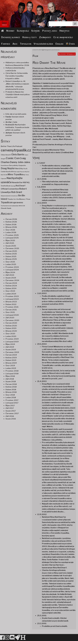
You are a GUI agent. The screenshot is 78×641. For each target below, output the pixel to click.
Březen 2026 (11, 227)
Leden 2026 (11, 232)
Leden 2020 (11, 336)
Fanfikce (5, 43)
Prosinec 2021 (12, 307)
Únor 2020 (10, 334)
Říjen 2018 (10, 376)
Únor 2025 (10, 262)
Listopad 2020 (12, 315)
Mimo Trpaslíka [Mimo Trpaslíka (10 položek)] (15, 174)
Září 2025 (10, 243)
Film (35, 55)
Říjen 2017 (10, 405)
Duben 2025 (11, 256)
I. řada (14, 122)
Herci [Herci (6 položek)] (17, 168)
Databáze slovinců (10, 37)
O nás (70, 43)
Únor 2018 (10, 395)
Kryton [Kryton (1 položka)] (27, 171)
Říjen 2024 (10, 272)
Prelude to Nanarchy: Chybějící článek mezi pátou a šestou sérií (18, 94)
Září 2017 (10, 408)
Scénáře (35, 30)
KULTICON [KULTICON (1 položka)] (4, 175)
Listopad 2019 (12, 342)
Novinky (10, 30)
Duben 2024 (11, 288)
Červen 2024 (11, 283)
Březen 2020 (11, 331)
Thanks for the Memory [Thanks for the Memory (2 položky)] (16, 199)
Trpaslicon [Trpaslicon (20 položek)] (7, 202)
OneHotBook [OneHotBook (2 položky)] (6, 186)
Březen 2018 (11, 392)
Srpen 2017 (11, 411)
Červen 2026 (11, 219)
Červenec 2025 (12, 248)
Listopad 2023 (12, 299)
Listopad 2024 (12, 270)
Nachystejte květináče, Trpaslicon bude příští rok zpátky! (17, 127)
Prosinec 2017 (12, 400)
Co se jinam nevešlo (63, 37)
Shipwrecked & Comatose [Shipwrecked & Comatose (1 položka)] (9, 196)
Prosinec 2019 (12, 339)
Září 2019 (10, 347)
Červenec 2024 (12, 280)
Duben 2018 (11, 390)
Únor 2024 (10, 291)
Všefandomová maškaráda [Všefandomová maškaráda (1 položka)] (9, 206)
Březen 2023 (11, 302)
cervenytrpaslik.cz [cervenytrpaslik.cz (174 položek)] (16, 150)
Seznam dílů (23, 30)
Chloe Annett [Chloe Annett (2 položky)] (6, 155)
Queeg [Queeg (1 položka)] (13, 186)
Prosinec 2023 (12, 296)
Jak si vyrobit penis (18, 114)
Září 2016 (10, 416)
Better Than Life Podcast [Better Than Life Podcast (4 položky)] (11, 146)
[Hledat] (75, 24)
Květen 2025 (11, 254)
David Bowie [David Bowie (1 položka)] (5, 165)
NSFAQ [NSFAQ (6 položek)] (26, 182)
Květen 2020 (11, 326)
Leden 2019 (11, 368)
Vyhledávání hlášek (43, 43)
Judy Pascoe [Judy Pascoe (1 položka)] (21, 171)
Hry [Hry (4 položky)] (21, 169)
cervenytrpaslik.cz (67, 54)
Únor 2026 (10, 230)
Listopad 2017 (12, 403)
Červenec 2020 (12, 320)
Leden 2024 (11, 294)
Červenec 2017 (12, 413)
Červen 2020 (11, 323)
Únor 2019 (10, 366)
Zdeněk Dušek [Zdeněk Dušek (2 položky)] (6, 208)
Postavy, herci (49, 30)
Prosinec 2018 (12, 371)
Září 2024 (10, 275)
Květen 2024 (11, 286)
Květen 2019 (11, 358)
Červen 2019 (11, 355)
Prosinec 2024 (12, 267)
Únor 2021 (10, 312)
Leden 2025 (11, 264)
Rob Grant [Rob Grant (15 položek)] (16, 192)
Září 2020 (10, 318)
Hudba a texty (29, 37)
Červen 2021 (11, 310)
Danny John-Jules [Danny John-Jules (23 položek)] (20, 162)
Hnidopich (64, 30)
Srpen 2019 (11, 350)
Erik (7, 114)
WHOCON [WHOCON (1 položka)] (22, 206)
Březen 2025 (11, 259)
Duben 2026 (11, 224)
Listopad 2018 (12, 374)
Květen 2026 (11, 222)
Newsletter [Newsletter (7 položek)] (17, 182)
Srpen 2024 (11, 278)
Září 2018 (10, 379)
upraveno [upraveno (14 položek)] (18, 202)
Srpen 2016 (11, 419)
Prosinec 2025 (12, 235)
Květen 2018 (11, 387)
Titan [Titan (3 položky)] (28, 199)
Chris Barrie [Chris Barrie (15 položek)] (17, 154)
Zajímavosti (45, 37)
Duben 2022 (11, 304)
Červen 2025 (11, 251)
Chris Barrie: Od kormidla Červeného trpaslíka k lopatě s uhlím (17, 76)
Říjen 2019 (10, 344)
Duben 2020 (11, 328)
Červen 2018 (11, 384)
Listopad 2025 (12, 238)
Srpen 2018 (11, 381)
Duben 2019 (11, 360)
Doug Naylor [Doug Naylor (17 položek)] (8, 168)
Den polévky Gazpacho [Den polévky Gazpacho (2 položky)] (17, 165)
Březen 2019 (11, 363)
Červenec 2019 (12, 352)
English (59, 43)
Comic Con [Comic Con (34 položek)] (12, 158)
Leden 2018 (11, 397)
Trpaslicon (25, 43)
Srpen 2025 (11, 246)
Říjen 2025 (10, 240)
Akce (15, 43)
